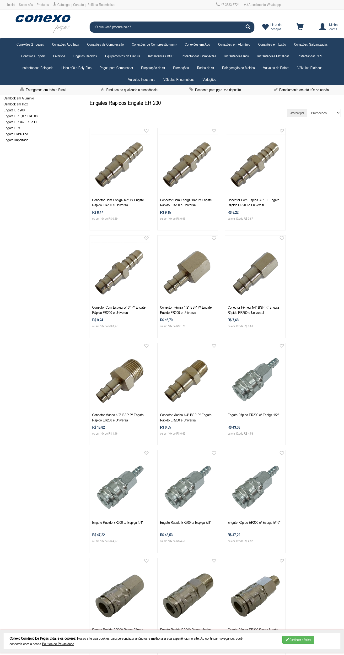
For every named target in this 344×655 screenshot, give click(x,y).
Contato (78, 4)
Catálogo (61, 4)
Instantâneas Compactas (199, 56)
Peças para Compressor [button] (116, 68)
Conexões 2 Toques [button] (30, 44)
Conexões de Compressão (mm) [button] (154, 44)
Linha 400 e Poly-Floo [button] (76, 68)
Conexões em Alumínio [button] (234, 44)
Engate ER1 (12, 128)
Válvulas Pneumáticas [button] (178, 79)
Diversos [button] (59, 56)
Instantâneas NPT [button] (310, 56)
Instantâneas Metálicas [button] (273, 56)
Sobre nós (26, 4)
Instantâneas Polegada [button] (37, 68)
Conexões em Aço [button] (197, 44)
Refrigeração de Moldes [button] (238, 68)
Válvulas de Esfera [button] (276, 68)
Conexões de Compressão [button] (105, 44)
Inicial (11, 4)
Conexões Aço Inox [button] (65, 44)
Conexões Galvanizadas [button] (311, 44)
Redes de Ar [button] (205, 68)
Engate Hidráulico (16, 134)
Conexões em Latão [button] (272, 44)
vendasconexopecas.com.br (123, 588)
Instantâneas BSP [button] (160, 56)
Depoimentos (18, 612)
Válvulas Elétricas (309, 68)
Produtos (43, 4)
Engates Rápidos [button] (85, 56)
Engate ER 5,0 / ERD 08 (21, 116)
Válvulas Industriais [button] (141, 79)
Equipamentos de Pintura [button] (122, 56)
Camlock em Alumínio (19, 98)
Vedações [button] (209, 79)
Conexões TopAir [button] (33, 56)
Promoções (181, 68)
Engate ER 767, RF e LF (21, 122)
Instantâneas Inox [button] (236, 56)
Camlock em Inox (16, 104)
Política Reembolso (100, 4)
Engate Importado (16, 140)
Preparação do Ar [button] (153, 68)
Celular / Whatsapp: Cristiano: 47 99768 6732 (122, 582)
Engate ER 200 (14, 110)
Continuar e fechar (298, 640)
